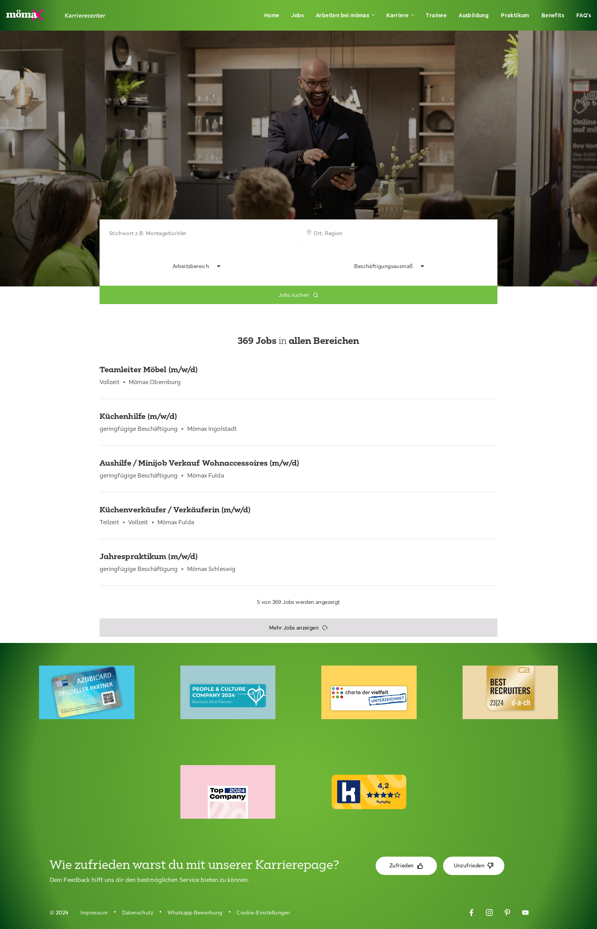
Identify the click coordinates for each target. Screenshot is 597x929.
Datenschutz (137, 912)
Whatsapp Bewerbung (195, 912)
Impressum (94, 912)
